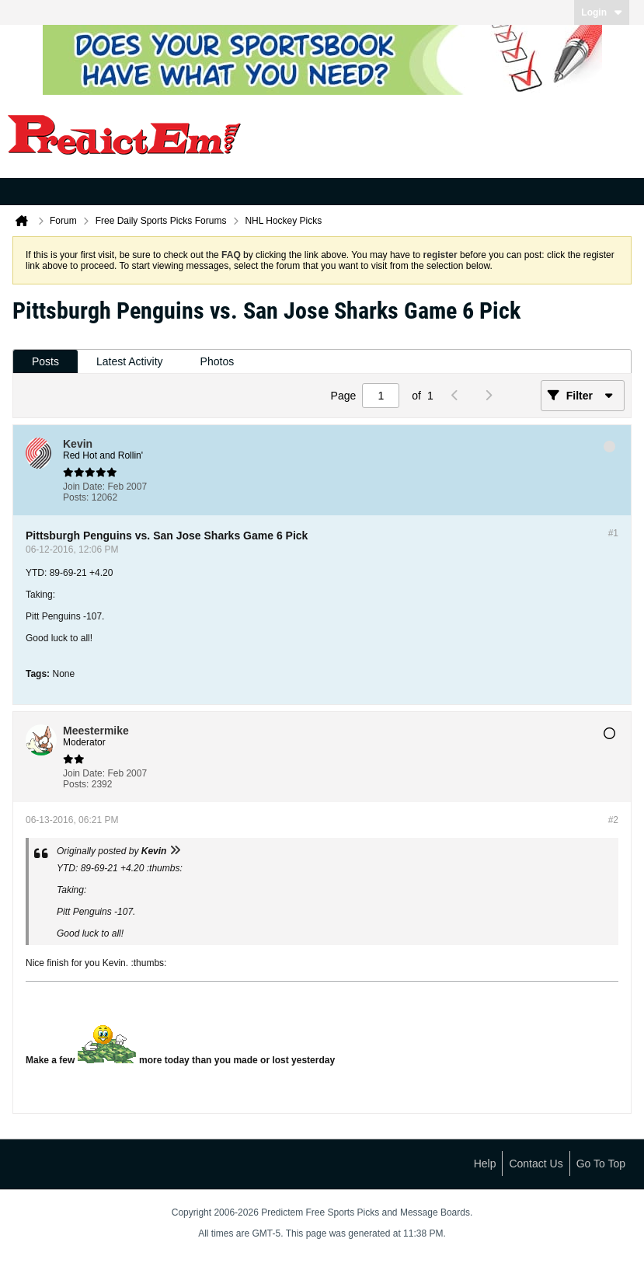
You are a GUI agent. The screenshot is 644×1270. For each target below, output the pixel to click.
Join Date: (84, 486)
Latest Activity (129, 361)
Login (601, 12)
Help (485, 1163)
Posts (45, 361)
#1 (613, 533)
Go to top (600, 1163)
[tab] (45, 362)
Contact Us (535, 1163)
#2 (613, 820)
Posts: (76, 497)
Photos (217, 361)
